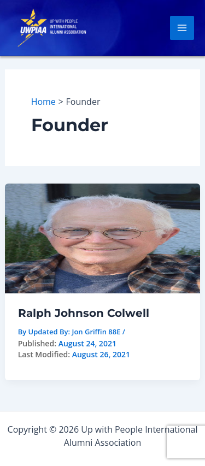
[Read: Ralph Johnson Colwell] (103, 238)
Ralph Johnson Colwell (83, 313)
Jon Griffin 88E (96, 332)
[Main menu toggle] (182, 28)
